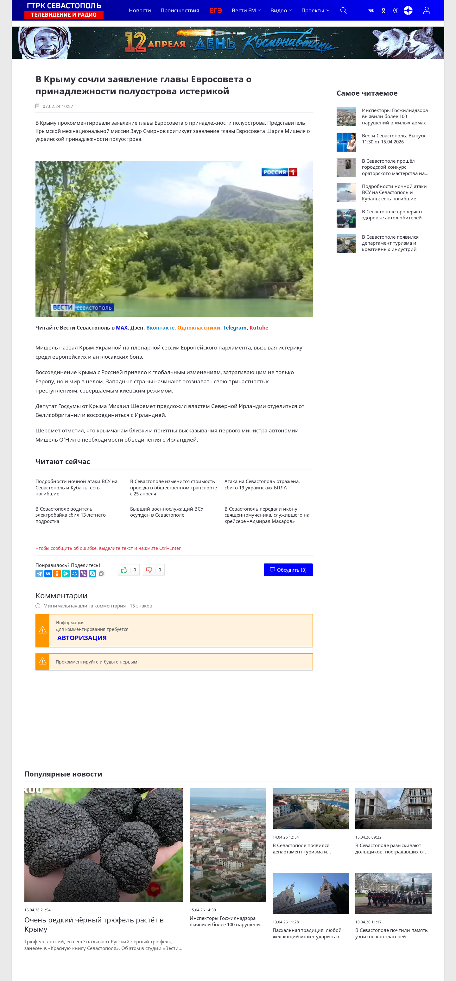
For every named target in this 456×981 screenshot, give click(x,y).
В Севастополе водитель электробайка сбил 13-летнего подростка (70, 515)
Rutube (259, 327)
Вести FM (244, 10)
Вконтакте (160, 327)
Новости (140, 10)
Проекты (312, 10)
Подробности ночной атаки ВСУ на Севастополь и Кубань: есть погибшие (76, 487)
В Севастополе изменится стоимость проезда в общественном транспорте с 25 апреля (173, 487)
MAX (122, 327)
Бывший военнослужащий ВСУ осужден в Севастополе (166, 512)
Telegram (235, 327)
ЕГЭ (215, 10)
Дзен (136, 327)
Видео (278, 10)
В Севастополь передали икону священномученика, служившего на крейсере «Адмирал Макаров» (267, 515)
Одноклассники (198, 327)
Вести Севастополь (85, 327)
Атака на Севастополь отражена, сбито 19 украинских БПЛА (262, 484)
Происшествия (180, 10)
